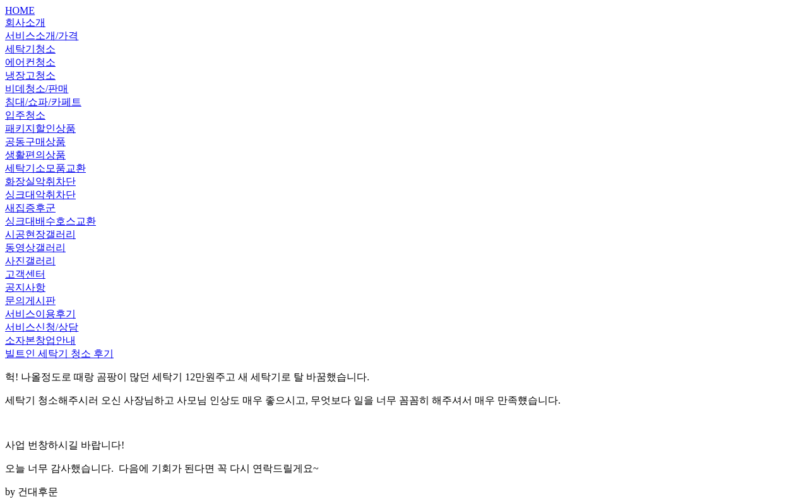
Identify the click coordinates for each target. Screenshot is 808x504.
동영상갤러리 (35, 247)
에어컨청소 (30, 62)
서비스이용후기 (40, 313)
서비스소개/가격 (41, 35)
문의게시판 (30, 300)
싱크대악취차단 (40, 194)
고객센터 (25, 274)
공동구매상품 (35, 141)
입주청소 (25, 115)
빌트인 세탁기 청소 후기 (59, 353)
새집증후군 (30, 207)
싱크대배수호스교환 (50, 221)
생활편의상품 (35, 154)
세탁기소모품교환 (45, 168)
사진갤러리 (30, 260)
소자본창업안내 (40, 340)
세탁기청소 (30, 49)
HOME (20, 10)
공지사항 (25, 287)
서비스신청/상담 (41, 327)
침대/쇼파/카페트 (43, 102)
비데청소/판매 (36, 88)
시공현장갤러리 (40, 234)
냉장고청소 (30, 75)
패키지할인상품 (40, 128)
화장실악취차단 (40, 181)
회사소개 (25, 22)
